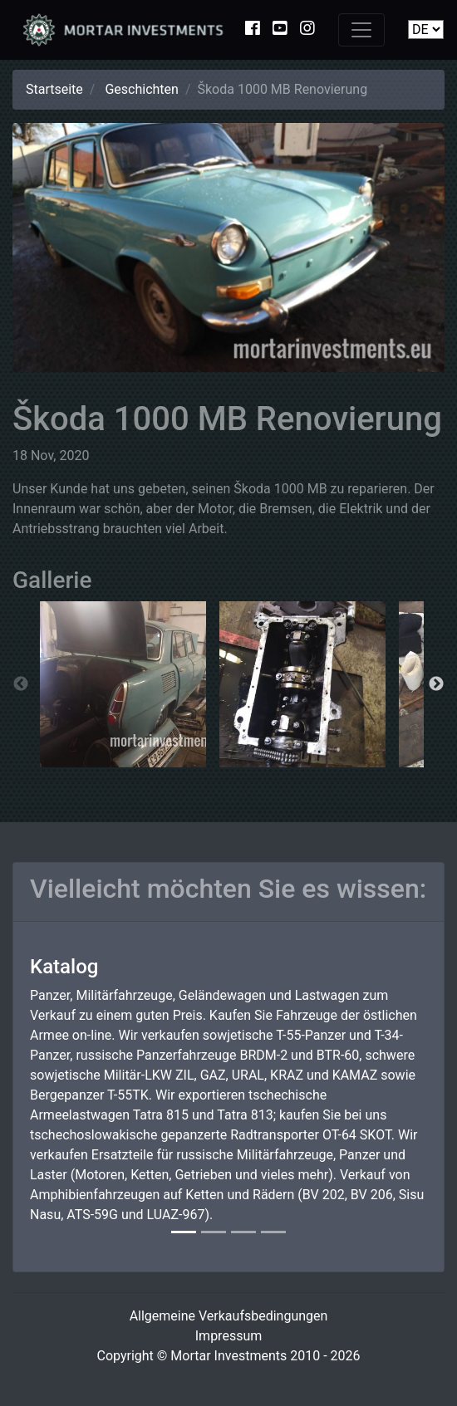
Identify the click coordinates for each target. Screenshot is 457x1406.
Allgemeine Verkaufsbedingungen (229, 1316)
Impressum (229, 1336)
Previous (20, 684)
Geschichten (141, 89)
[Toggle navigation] (361, 30)
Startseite (54, 89)
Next (436, 684)
